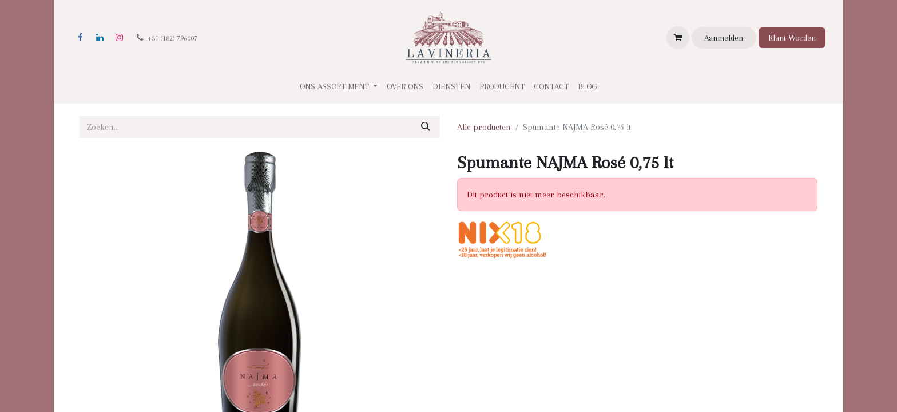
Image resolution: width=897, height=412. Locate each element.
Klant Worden (792, 37)
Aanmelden (723, 37)
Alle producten (484, 127)
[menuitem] (405, 87)
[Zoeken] (425, 127)
